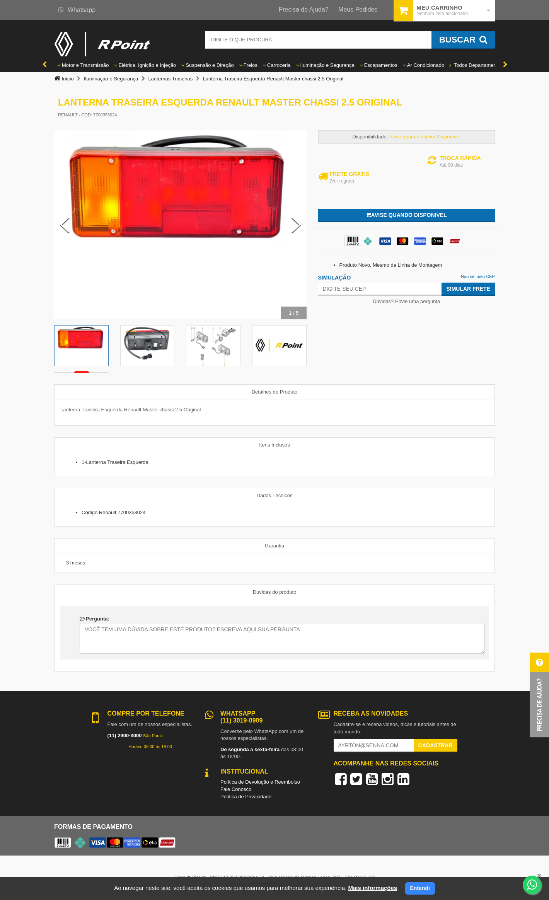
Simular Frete (468, 289)
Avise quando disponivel (406, 215)
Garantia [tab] (274, 546)
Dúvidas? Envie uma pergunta (406, 301)
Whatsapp (76, 10)
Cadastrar (435, 745)
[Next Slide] (296, 224)
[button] (539, 695)
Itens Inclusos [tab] (274, 445)
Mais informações (372, 888)
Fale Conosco (235, 789)
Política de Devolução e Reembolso (260, 782)
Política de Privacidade (245, 796)
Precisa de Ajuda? (304, 9)
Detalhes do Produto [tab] (275, 392)
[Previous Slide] (64, 224)
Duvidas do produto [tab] (275, 592)
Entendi (420, 888)
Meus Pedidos (357, 9)
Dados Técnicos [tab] (275, 495)
